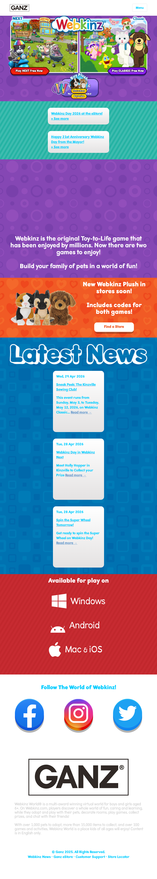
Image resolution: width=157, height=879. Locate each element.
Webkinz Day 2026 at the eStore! (76, 113)
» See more (60, 119)
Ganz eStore (63, 857)
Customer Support (90, 857)
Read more (81, 412)
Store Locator (118, 857)
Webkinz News (39, 857)
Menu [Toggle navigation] (140, 8)
